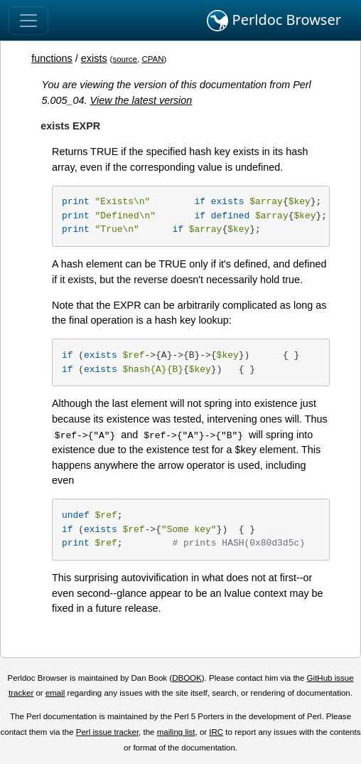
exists (94, 58)
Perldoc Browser (274, 20)
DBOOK (187, 678)
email (55, 693)
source (124, 59)
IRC (216, 732)
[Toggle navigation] (28, 20)
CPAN (152, 59)
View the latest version (141, 100)
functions (51, 58)
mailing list (176, 732)
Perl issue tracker (107, 732)
